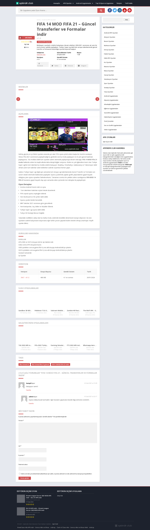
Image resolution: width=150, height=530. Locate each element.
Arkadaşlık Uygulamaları (112, 104)
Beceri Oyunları (109, 41)
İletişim (119, 3)
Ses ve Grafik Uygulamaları (113, 125)
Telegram (80, 64)
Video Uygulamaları (110, 130)
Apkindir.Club (41, 55)
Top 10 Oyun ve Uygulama (104, 3)
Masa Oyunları (109, 71)
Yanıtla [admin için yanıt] (31, 404)
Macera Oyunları (109, 66)
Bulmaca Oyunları (110, 45)
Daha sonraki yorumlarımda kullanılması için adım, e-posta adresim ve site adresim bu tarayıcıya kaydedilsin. (56, 474)
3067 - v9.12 (25, 278)
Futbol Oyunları (109, 54)
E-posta (22, 455)
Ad (20, 446)
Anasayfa (56, 3)
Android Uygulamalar (83, 3)
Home (39, 20)
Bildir (26, 47)
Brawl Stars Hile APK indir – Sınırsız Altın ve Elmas (33, 527)
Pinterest (69, 65)
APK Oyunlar (67, 3)
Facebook (40, 64)
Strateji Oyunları (109, 88)
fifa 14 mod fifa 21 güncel (40, 365)
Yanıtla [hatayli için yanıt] (28, 390)
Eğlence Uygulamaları (111, 108)
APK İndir (25, 38)
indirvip (53, 527)
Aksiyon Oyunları (109, 37)
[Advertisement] (58, 77)
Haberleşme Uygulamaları (112, 117)
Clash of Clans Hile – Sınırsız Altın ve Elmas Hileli (72, 527)
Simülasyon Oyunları (111, 79)
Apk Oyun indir (108, 142)
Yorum (21, 421)
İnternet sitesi (23, 465)
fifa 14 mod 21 (24, 365)
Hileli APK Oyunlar (110, 58)
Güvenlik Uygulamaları (111, 113)
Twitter (55, 65)
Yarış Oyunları (108, 92)
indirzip (91, 527)
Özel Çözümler (109, 121)
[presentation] (18, 99)
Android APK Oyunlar (49, 20)
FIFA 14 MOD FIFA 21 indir (60, 365)
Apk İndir (55, 524)
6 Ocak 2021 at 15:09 (90, 383)
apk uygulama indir (118, 155)
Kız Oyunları (108, 62)
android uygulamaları (110, 163)
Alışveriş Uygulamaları (111, 100)
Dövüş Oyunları (109, 50)
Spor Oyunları (108, 83)
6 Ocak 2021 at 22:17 (90, 397)
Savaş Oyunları (109, 75)
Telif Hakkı (128, 3)
